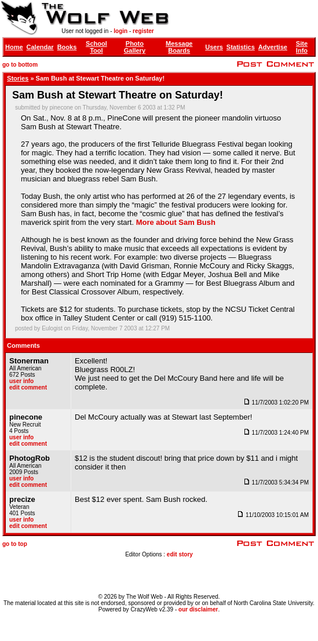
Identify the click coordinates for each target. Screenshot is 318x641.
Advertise (272, 46)
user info (21, 381)
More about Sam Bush (175, 222)
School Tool (96, 47)
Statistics (240, 46)
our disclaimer (198, 609)
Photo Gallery (134, 47)
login (120, 31)
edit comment (28, 387)
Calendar (40, 46)
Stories (17, 78)
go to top (14, 544)
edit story (180, 554)
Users (214, 46)
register (143, 31)
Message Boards (179, 47)
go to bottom (20, 64)
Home (14, 46)
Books (67, 46)
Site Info (302, 47)
